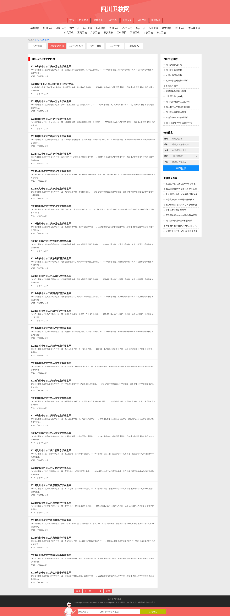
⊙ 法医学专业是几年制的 (174, 210)
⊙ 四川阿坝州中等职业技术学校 (177, 123)
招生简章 (83, 20)
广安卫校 (95, 32)
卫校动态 (134, 46)
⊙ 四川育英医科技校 (172, 70)
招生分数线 (95, 46)
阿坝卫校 (134, 32)
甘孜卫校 (148, 32)
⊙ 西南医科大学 (170, 86)
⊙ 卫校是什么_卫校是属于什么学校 (179, 183)
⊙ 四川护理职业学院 (172, 65)
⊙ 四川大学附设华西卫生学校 (176, 101)
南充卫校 (74, 28)
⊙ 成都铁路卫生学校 (172, 75)
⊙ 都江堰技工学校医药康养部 (176, 107)
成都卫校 (34, 28)
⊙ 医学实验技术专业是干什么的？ (178, 199)
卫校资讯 (141, 20)
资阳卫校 (114, 28)
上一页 (87, 591)
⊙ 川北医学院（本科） (173, 96)
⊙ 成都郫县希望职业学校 (174, 91)
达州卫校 (153, 28)
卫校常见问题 (57, 46)
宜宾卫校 (82, 32)
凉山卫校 (161, 32)
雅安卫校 (108, 32)
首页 (71, 20)
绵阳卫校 (48, 28)
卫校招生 (112, 20)
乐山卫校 (87, 28)
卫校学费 (115, 46)
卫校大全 (127, 20)
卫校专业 (98, 20)
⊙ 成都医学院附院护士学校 (175, 80)
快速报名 (156, 20)
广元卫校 (68, 32)
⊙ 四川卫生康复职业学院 (174, 112)
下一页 (98, 591)
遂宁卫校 (166, 28)
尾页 (107, 591)
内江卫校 (127, 28)
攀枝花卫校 (194, 28)
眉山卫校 (100, 28)
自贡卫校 (140, 28)
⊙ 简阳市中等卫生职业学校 (175, 117)
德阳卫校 (61, 28)
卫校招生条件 (76, 46)
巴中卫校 (121, 32)
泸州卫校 (180, 28)
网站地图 (117, 599)
